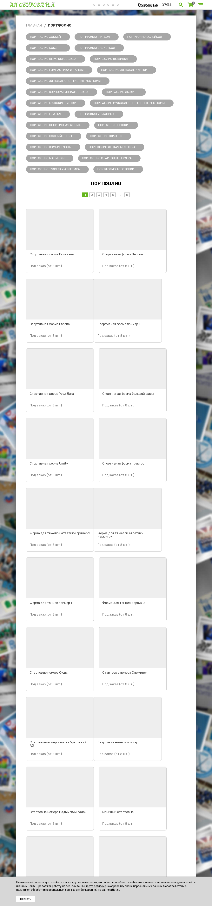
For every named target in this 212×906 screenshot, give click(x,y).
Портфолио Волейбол (144, 37)
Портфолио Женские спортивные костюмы (65, 81)
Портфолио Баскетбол (96, 48)
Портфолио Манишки (47, 158)
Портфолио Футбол (94, 37)
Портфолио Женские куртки (124, 70)
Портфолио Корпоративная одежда (59, 92)
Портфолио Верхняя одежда (53, 59)
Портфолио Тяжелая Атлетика (55, 169)
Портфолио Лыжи (120, 92)
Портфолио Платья (45, 114)
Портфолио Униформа (96, 114)
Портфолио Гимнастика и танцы (56, 70)
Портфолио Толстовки (115, 169)
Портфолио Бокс (43, 48)
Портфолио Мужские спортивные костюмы (129, 103)
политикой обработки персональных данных (45, 889)
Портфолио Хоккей (45, 37)
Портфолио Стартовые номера (107, 158)
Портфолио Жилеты (106, 136)
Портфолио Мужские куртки (53, 103)
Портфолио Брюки (113, 125)
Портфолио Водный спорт (51, 136)
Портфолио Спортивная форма (55, 125)
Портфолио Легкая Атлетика (112, 147)
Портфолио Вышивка (111, 59)
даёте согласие (95, 886)
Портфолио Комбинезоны (50, 147)
